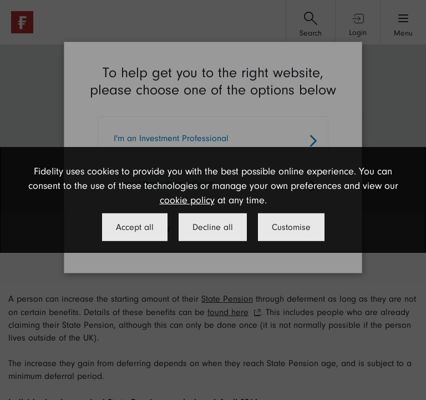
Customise (291, 227)
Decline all (212, 227)
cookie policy (187, 200)
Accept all (135, 227)
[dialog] (213, 200)
